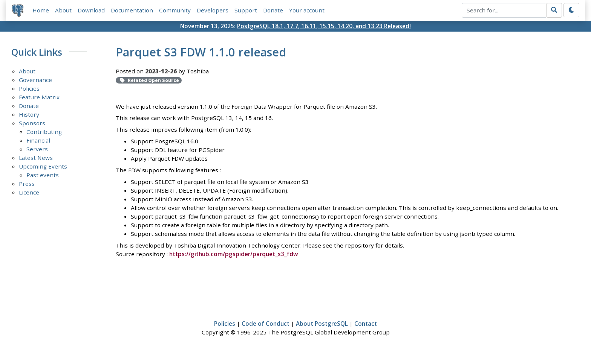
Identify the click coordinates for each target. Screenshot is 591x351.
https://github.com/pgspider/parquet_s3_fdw (233, 254)
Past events (42, 175)
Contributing (44, 131)
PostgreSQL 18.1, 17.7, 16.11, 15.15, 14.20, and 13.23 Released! (324, 26)
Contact (365, 323)
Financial (38, 140)
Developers (212, 10)
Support (245, 10)
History (29, 114)
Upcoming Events (43, 166)
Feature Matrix (39, 97)
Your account (307, 10)
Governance (35, 80)
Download (91, 10)
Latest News (36, 157)
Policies (29, 88)
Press (27, 183)
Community (175, 10)
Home (40, 10)
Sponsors (32, 123)
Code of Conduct (265, 323)
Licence (29, 192)
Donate (273, 10)
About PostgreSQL (322, 323)
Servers (37, 149)
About (63, 10)
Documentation (132, 10)
